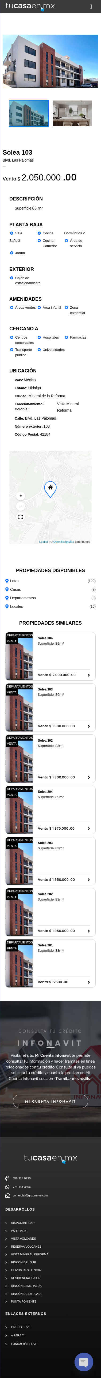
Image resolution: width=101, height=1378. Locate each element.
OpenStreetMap (63, 541)
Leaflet (43, 541)
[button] (91, 6)
